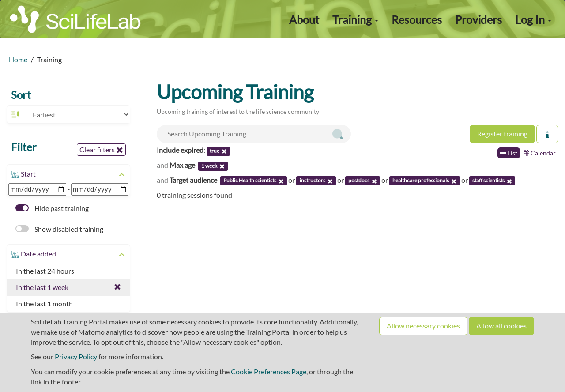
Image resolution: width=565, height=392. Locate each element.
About (304, 19)
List (508, 153)
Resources (417, 19)
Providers (478, 19)
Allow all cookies (501, 325)
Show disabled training (59, 229)
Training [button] (355, 19)
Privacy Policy (76, 356)
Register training (502, 133)
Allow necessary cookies (423, 325)
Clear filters (101, 149)
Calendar (540, 153)
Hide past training (52, 208)
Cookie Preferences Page (268, 371)
